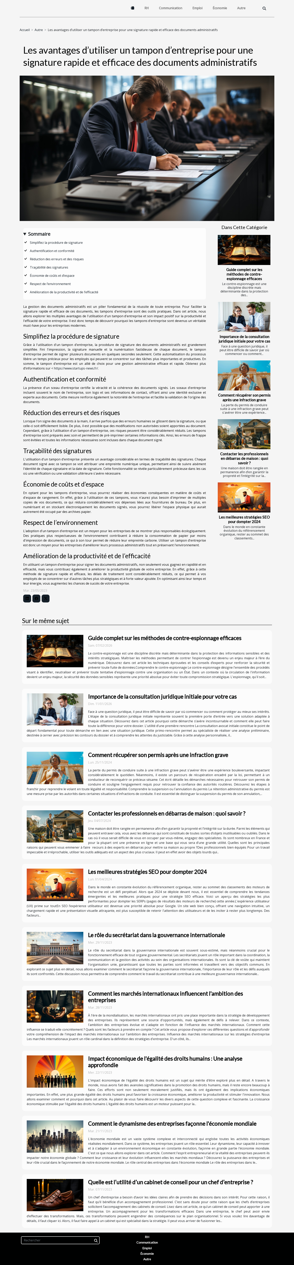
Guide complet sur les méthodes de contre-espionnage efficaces (244, 274)
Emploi (197, 8)
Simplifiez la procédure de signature (56, 242)
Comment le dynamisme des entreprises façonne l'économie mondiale (172, 1123)
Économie (220, 8)
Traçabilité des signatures (49, 267)
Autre (241, 8)
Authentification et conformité (52, 251)
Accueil (25, 30)
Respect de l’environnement (50, 284)
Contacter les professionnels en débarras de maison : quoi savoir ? (244, 458)
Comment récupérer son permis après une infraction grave (244, 397)
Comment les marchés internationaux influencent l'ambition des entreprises (165, 997)
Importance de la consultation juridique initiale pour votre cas (244, 338)
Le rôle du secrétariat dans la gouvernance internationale (156, 935)
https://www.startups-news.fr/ (76, 368)
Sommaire (39, 234)
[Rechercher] (60, 1240)
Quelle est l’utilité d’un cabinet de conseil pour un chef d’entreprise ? (170, 1182)
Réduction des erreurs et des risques (57, 259)
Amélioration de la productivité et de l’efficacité (64, 292)
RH (146, 8)
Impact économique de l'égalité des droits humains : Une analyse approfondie (165, 1062)
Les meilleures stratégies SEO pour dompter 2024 (244, 519)
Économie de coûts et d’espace (52, 275)
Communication (170, 8)
